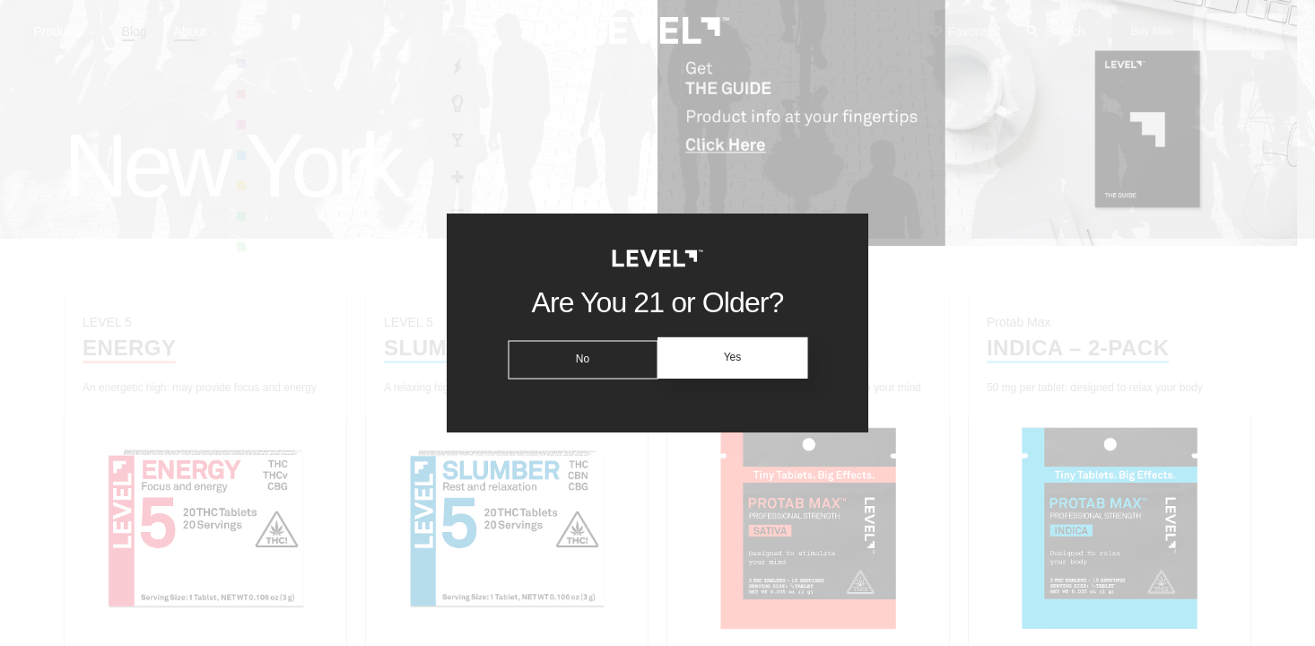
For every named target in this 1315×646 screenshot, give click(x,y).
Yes (736, 358)
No (579, 358)
